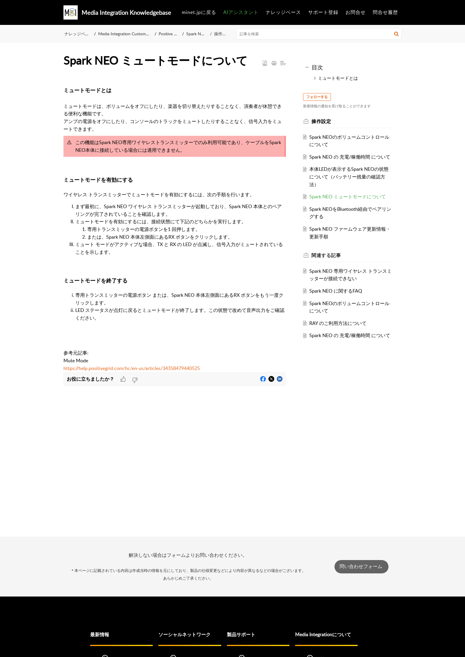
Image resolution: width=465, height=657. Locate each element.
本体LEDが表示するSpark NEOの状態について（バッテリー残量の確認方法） (350, 184)
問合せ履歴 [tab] (385, 12)
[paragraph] (174, 226)
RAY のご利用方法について (339, 330)
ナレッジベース (78, 33)
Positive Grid (171, 33)
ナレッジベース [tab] (283, 12)
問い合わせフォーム (361, 566)
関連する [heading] (328, 263)
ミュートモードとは (338, 78)
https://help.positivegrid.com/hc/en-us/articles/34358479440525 (131, 368)
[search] (319, 33)
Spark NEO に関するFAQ (337, 298)
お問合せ (355, 12)
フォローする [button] (318, 96)
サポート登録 (323, 12)
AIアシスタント (241, 12)
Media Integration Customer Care (128, 33)
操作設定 (222, 33)
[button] (396, 33)
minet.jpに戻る (199, 12)
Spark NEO (198, 33)
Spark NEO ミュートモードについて (349, 204)
